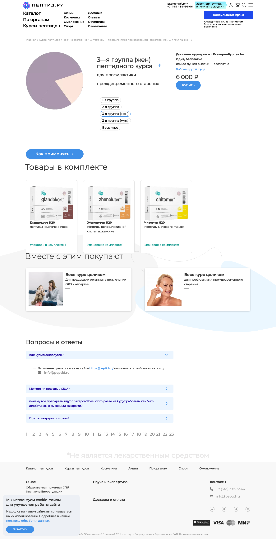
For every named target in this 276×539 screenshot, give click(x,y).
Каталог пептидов (39, 468)
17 (132, 434)
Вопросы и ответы (54, 342)
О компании (97, 26)
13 (106, 434)
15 (119, 434)
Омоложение (74, 22)
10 (87, 434)
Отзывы (94, 17)
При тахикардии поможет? (49, 418)
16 (126, 434)
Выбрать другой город (190, 69)
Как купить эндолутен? (46, 355)
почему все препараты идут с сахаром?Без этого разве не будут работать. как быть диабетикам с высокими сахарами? (91, 403)
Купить (188, 85)
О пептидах (96, 22)
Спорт (68, 26)
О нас (31, 481)
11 (92, 434)
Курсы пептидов (41, 26)
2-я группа (107, 107)
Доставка (95, 13)
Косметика (72, 17)
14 (113, 434)
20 (152, 434)
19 (145, 434)
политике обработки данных (27, 520)
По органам (36, 19)
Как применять (52, 154)
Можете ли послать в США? (49, 388)
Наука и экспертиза (110, 481)
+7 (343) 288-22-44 (230, 489)
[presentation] (237, 5)
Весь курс (107, 127)
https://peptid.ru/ (101, 368)
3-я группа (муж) (112, 121)
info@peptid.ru (57, 373)
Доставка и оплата (109, 499)
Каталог (32, 13)
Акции (68, 13)
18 (139, 434)
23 (171, 434)
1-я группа (107, 100)
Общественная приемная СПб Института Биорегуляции (47, 489)
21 (158, 434)
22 (165, 434)
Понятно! (20, 529)
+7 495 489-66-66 (180, 6)
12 (99, 434)
